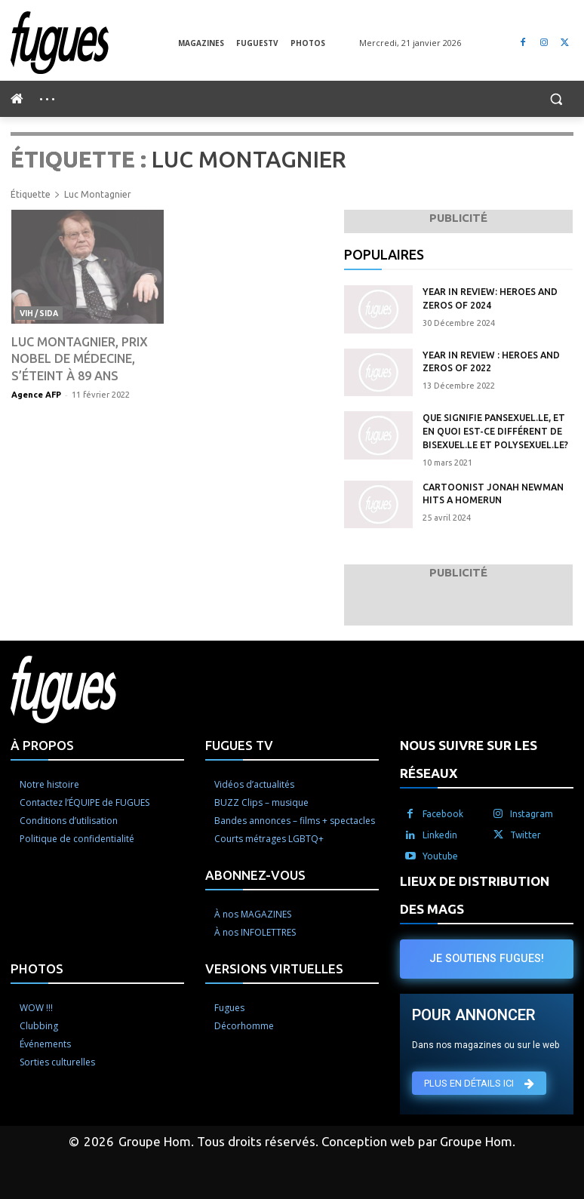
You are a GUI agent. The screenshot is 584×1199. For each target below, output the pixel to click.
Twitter (525, 833)
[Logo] (94, 42)
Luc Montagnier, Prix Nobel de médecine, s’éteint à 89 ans (79, 358)
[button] (555, 99)
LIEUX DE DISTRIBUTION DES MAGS (474, 893)
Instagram (531, 811)
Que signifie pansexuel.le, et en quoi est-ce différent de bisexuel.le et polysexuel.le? (497, 429)
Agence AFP (36, 393)
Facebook (443, 811)
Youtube (440, 854)
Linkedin (440, 833)
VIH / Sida (38, 313)
